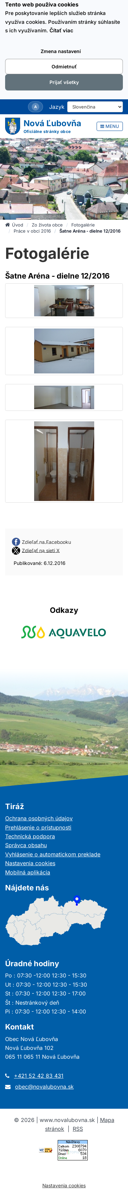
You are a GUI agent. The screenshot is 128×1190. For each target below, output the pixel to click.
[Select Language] (95, 106)
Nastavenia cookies (30, 863)
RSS (78, 1128)
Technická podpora (30, 836)
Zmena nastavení (61, 51)
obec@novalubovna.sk (44, 1086)
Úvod (14, 225)
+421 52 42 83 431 (38, 1075)
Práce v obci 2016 (32, 231)
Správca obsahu (26, 845)
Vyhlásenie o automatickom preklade (52, 854)
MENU (109, 126)
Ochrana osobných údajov (39, 818)
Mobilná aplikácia (27, 872)
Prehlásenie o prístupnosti (38, 827)
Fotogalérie (83, 225)
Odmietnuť (64, 66)
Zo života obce (47, 225)
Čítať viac (61, 30)
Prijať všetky (64, 82)
